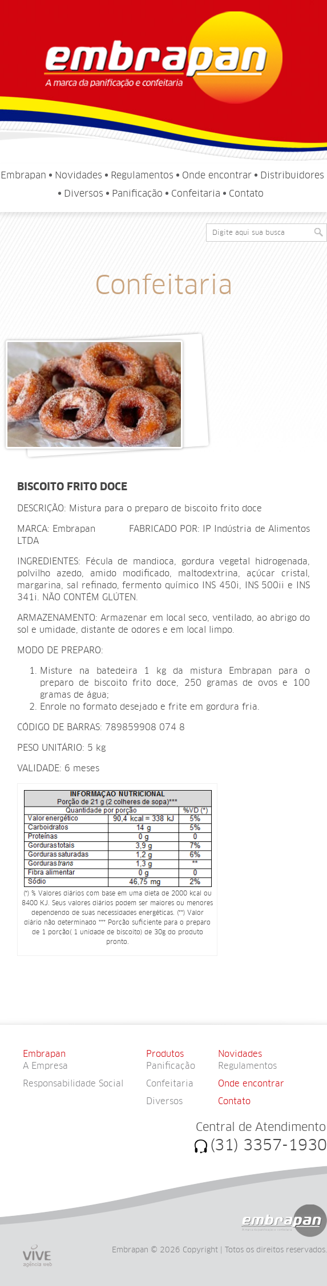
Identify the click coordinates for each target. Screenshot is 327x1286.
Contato (246, 193)
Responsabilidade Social (73, 1084)
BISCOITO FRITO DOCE (72, 487)
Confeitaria (195, 193)
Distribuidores (292, 175)
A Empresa (45, 1066)
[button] (318, 232)
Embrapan (23, 175)
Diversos (83, 193)
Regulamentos (142, 175)
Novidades (78, 175)
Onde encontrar (217, 175)
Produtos (165, 1054)
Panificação (137, 193)
